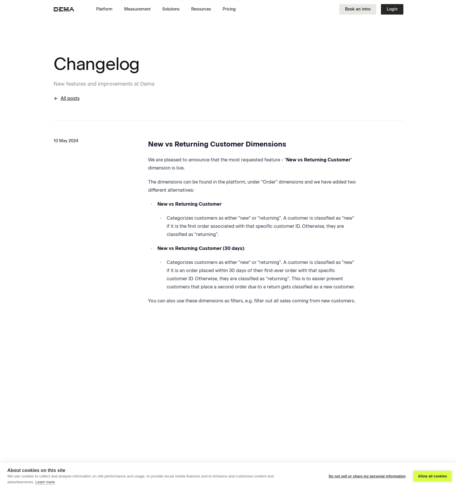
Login (392, 9)
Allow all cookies (432, 476)
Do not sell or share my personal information (367, 476)
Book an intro (357, 9)
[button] (107, 9)
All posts (67, 98)
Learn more (45, 482)
